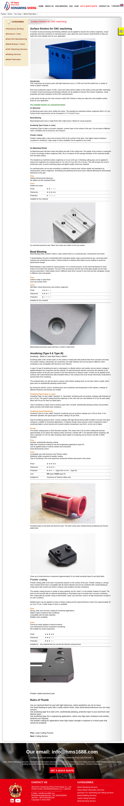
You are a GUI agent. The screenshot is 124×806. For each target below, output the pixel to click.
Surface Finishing (93, 764)
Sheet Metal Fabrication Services (43, 762)
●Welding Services (13, 54)
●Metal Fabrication (13, 59)
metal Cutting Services (86, 798)
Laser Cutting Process (44, 733)
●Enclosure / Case (13, 34)
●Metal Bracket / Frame (15, 44)
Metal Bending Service (46, 764)
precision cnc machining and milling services (76, 762)
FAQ (71, 6)
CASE (76, 6)
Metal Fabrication (30, 14)
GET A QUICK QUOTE (88, 6)
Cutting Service (41, 736)
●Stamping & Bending (15, 29)
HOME (41, 6)
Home (10, 14)
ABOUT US (49, 6)
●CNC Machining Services (16, 49)
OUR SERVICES (61, 6)
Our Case (17, 14)
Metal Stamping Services (18, 762)
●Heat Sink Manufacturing (16, 39)
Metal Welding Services (105, 762)
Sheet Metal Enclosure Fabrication (71, 764)
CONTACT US (104, 6)
